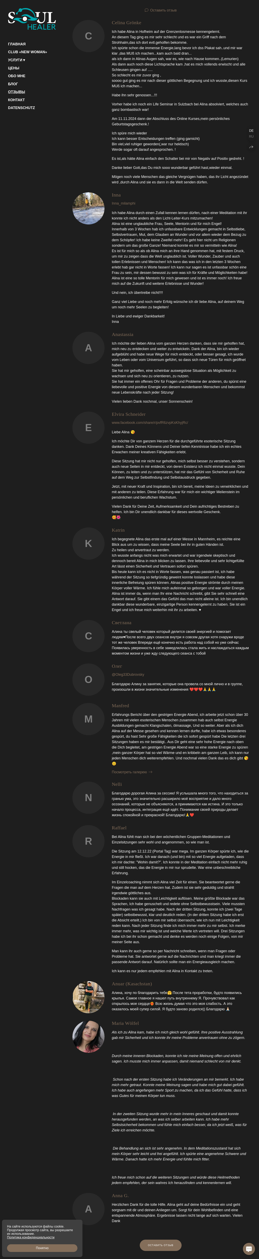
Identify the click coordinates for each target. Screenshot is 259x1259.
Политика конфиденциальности (30, 1237)
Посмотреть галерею (129, 772)
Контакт (16, 100)
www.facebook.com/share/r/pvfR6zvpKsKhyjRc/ (150, 423)
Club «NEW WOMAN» (27, 52)
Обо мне (16, 76)
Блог (13, 84)
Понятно (42, 1248)
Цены (13, 68)
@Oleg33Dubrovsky (128, 675)
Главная (17, 44)
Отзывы (16, 92)
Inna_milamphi (123, 203)
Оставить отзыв (163, 10)
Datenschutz (21, 108)
